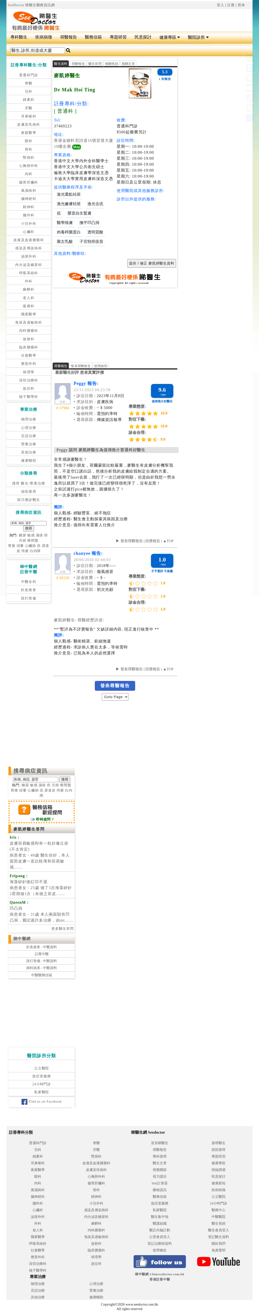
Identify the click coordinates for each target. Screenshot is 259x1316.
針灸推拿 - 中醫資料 (41, 947)
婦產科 (28, 100)
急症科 (28, 388)
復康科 (28, 306)
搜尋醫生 (218, 1143)
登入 (220, 5)
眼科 (29, 141)
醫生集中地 (159, 1217)
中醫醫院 (218, 1217)
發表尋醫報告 (81, 366)
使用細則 (100, 366)
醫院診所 (198, 37)
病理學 (28, 372)
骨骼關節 (160, 1170)
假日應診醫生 (28, 500)
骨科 (29, 149)
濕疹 (39, 535)
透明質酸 (95, 232)
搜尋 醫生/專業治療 (28, 483)
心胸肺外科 (28, 166)
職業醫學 (29, 314)
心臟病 (30, 546)
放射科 (28, 339)
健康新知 (218, 1183)
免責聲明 (218, 1250)
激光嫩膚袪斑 (69, 204)
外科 (29, 281)
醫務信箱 (93, 37)
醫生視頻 (218, 1223)
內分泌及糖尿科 (28, 265)
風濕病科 (29, 190)
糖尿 (22, 535)
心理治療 (29, 428)
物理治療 (29, 419)
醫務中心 (218, 1210)
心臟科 (28, 232)
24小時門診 (41, 1084)
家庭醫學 (29, 133)
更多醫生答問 (62, 929)
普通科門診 (28, 75)
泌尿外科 (29, 256)
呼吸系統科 (28, 273)
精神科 (28, 207)
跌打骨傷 (29, 598)
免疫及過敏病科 (28, 322)
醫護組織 (160, 1223)
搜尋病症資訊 (30, 771)
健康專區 (169, 37)
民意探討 (143, 37)
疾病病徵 (43, 37)
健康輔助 (29, 460)
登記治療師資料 (160, 1243)
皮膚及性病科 (28, 124)
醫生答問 (95, 64)
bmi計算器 (160, 1183)
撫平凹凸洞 (89, 223)
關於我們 (218, 1243)
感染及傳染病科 (28, 248)
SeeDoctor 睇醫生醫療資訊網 (31, 5)
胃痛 (11, 546)
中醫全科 (29, 582)
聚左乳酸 (65, 241)
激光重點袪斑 (69, 194)
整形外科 (29, 364)
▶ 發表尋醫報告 (129, 541)
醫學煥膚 (65, 223)
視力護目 (160, 1176)
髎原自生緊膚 (79, 213)
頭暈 (20, 546)
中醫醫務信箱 (41, 975)
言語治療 (29, 436)
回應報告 (152, 541)
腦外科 (28, 215)
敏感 (31, 535)
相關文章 (128, 64)
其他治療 (29, 452)
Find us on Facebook (41, 1101)
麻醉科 (28, 289)
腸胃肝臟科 (28, 182)
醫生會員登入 (218, 1230)
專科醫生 (18, 37)
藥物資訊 (160, 1190)
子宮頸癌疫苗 (91, 241)
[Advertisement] (150, 17)
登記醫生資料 (218, 1237)
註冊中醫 (42, 954)
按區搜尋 (29, 491)
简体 (241, 5)
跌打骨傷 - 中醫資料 (41, 961)
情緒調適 (218, 1170)
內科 (29, 174)
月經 (22, 540)
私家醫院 (41, 1092)
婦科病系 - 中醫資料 (41, 968)
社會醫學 (29, 355)
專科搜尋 (160, 1156)
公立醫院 (41, 1068)
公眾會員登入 (159, 1237)
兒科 (29, 91)
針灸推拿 (29, 590)
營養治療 (29, 444)
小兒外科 (29, 224)
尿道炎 (50, 790)
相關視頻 (111, 64)
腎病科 (28, 157)
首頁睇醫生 (159, 1143)
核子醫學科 (28, 397)
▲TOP (168, 541)
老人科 (28, 298)
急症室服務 (41, 1076)
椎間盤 (32, 540)
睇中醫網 (22, 939)
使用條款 (160, 1250)
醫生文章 (160, 1163)
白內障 (35, 551)
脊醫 (29, 83)
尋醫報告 (68, 37)
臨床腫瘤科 (28, 347)
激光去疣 (95, 204)
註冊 (231, 5)
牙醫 (29, 108)
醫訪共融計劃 (159, 1230)
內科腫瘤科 (28, 331)
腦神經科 (29, 199)
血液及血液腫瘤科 (28, 240)
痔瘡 (25, 551)
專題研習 (118, 37)
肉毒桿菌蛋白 (69, 232)
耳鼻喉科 (29, 116)
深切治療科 (28, 380)
